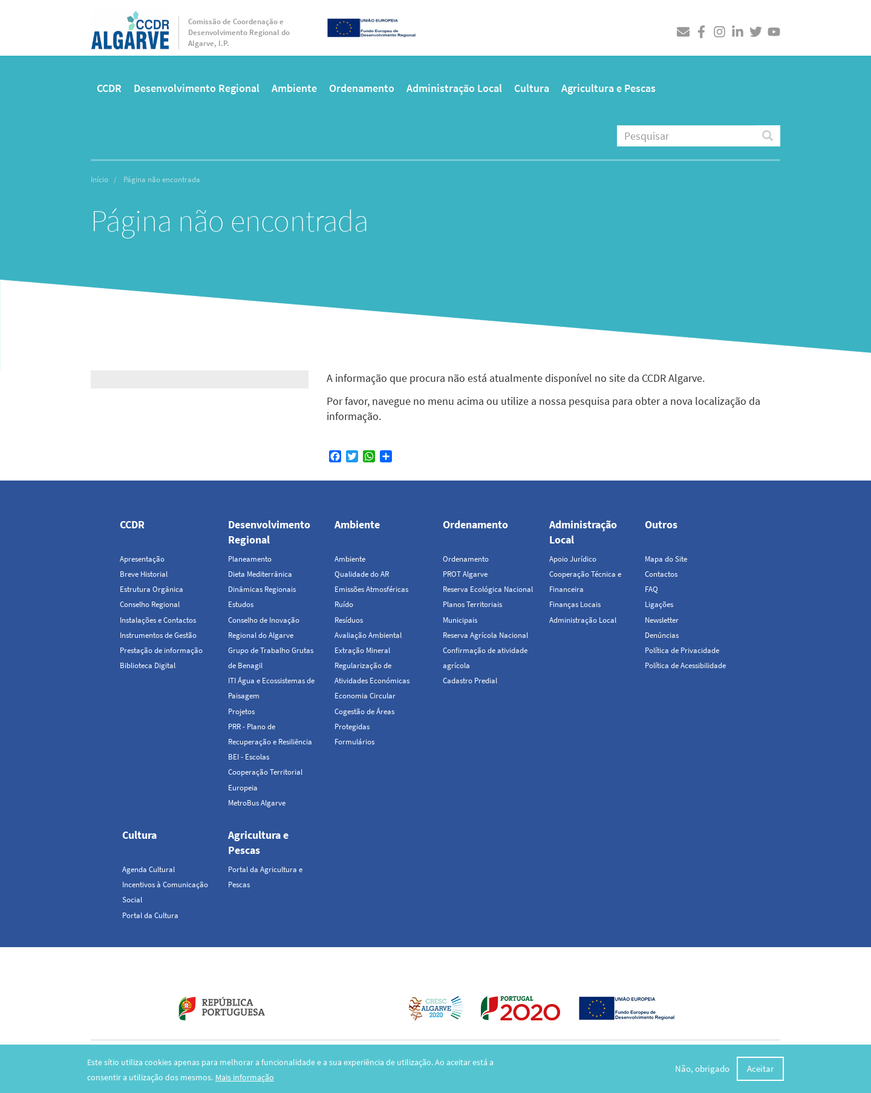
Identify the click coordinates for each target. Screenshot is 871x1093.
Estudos (240, 604)
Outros (661, 524)
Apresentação (142, 559)
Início (99, 179)
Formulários (354, 742)
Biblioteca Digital (147, 665)
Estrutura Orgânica (151, 589)
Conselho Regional (150, 604)
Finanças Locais (575, 604)
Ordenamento (361, 88)
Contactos (661, 574)
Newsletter (662, 620)
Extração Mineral (362, 650)
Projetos (241, 711)
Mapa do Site (666, 559)
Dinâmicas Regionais (262, 589)
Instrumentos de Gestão (158, 635)
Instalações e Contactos (158, 620)
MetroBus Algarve (256, 803)
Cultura (531, 88)
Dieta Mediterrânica (260, 574)
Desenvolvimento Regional (196, 88)
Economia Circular (365, 696)
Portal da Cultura (150, 915)
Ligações (659, 604)
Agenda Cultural (148, 869)
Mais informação (244, 1077)
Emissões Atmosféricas (371, 589)
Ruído (343, 604)
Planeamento (250, 559)
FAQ (651, 589)
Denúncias (662, 635)
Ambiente (294, 88)
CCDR (109, 88)
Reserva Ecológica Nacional (488, 589)
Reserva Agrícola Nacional (485, 635)
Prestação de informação (161, 650)
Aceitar (760, 1069)
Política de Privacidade (682, 650)
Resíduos (348, 620)
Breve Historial (144, 574)
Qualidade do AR (361, 574)
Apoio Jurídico (572, 559)
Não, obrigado (702, 1069)
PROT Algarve (465, 574)
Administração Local (454, 88)
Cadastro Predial (470, 680)
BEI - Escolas (248, 757)
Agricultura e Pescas (608, 88)
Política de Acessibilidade (685, 665)
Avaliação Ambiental (368, 635)
